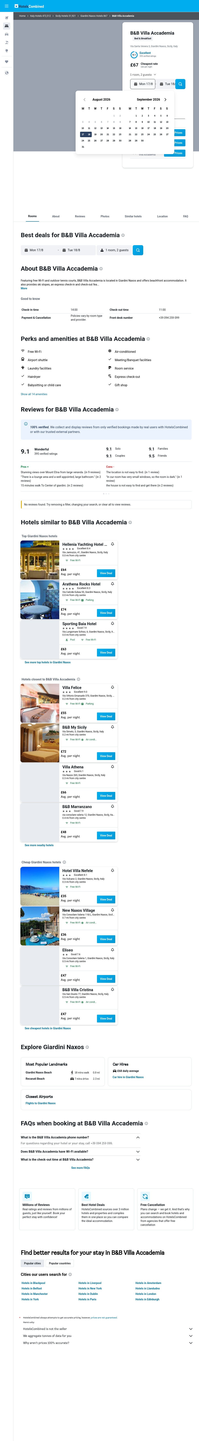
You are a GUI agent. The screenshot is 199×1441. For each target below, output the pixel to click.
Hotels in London (145, 1293)
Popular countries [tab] (60, 1263)
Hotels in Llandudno (147, 1288)
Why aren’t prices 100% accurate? (108, 1343)
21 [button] (108, 134)
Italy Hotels (36, 16)
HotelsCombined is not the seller (108, 1329)
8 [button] (113, 121)
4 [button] (89, 121)
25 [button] (89, 140)
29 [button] (114, 140)
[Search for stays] (7, 26)
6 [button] (101, 121)
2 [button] (120, 115)
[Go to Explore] (7, 50)
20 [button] (101, 134)
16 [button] (120, 128)
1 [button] (113, 115)
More (24, 288)
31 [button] (83, 146)
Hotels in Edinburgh (147, 1299)
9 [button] (120, 121)
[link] (48, 662)
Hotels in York (30, 1299)
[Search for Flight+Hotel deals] (7, 42)
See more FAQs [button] (80, 1167)
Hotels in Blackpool (33, 1283)
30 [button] (120, 140)
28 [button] (107, 140)
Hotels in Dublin (88, 1293)
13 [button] (101, 128)
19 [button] (95, 134)
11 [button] (89, 128)
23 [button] (120, 134)
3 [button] (82, 121)
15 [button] (114, 128)
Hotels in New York (90, 1288)
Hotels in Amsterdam (148, 1283)
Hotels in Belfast (32, 1288)
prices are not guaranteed (104, 1317)
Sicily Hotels (61, 16)
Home (22, 16)
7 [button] (107, 121)
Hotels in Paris (87, 1299)
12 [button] (95, 128)
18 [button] (89, 134)
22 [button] (114, 134)
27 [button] (101, 140)
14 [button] (108, 128)
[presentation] (123, 235)
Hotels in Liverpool (90, 1283)
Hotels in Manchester (35, 1293)
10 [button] (83, 128)
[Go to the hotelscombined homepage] (29, 6)
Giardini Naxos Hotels (91, 16)
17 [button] (83, 134)
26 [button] (95, 140)
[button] (6, 6)
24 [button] (83, 140)
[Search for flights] (7, 18)
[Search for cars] (7, 34)
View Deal (106, 573)
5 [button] (95, 121)
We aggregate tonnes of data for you (108, 1336)
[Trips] (7, 62)
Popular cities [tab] (32, 1263)
